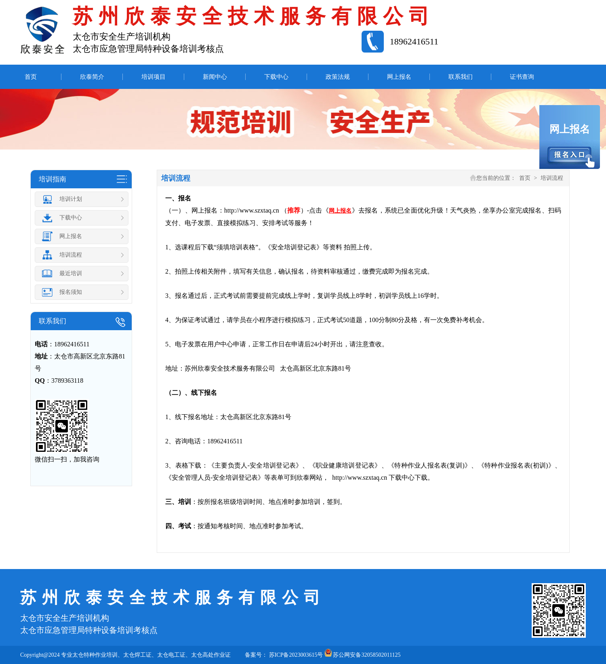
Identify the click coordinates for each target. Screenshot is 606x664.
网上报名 (399, 77)
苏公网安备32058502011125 (366, 655)
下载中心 (276, 77)
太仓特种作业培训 (95, 655)
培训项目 (153, 77)
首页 (31, 77)
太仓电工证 (171, 655)
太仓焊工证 (137, 655)
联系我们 (460, 77)
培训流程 (83, 255)
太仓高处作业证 (211, 655)
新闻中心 (215, 77)
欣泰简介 (92, 77)
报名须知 (83, 292)
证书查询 (522, 77)
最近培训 (83, 274)
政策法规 (338, 77)
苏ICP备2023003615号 (296, 655)
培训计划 (83, 199)
